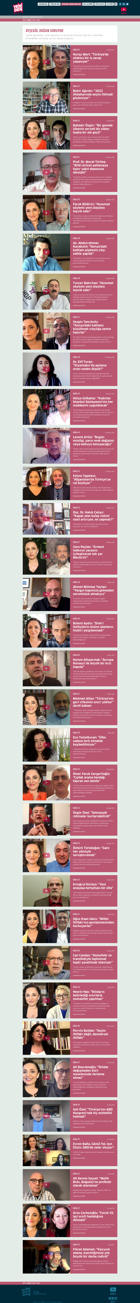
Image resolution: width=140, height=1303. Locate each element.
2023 (38, 20)
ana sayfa (25, 17)
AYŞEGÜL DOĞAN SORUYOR (71, 4)
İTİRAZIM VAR (55, 4)
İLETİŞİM (110, 4)
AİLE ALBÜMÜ (88, 4)
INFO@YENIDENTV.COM (39, 1294)
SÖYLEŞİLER (99, 4)
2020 (24, 20)
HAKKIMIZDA (43, 4)
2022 (33, 20)
